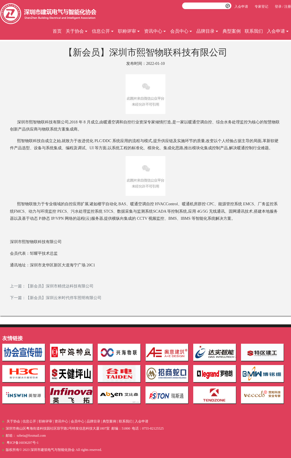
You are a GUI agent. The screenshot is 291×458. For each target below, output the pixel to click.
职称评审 (129, 31)
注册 (287, 7)
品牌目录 (207, 31)
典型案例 (232, 31)
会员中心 (181, 31)
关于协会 (77, 31)
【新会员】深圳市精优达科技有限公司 (59, 286)
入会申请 (278, 31)
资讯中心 (155, 31)
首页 (57, 31)
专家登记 (261, 7)
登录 (278, 7)
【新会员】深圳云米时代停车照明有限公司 (63, 298)
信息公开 (103, 31)
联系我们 (254, 31)
